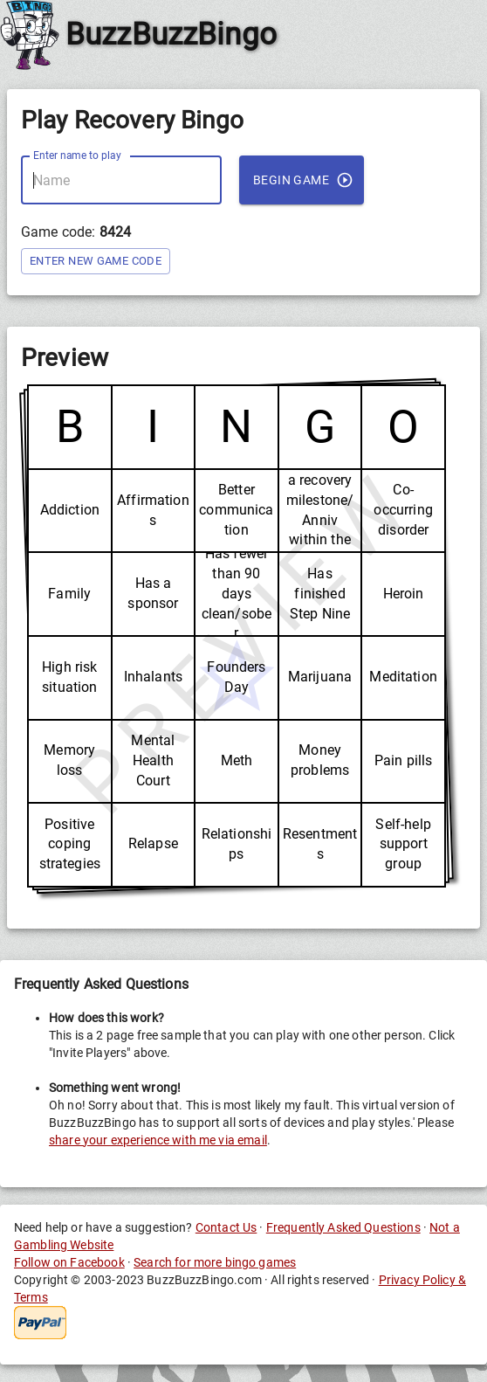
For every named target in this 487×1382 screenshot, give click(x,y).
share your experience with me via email (158, 1140)
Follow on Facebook (69, 1262)
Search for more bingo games (215, 1262)
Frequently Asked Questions (343, 1227)
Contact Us (226, 1227)
